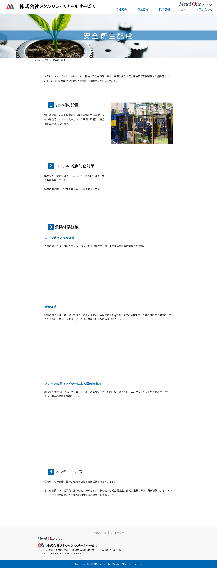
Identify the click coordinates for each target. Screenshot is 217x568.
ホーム (37, 60)
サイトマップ (117, 532)
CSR (46, 60)
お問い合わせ (204, 9)
